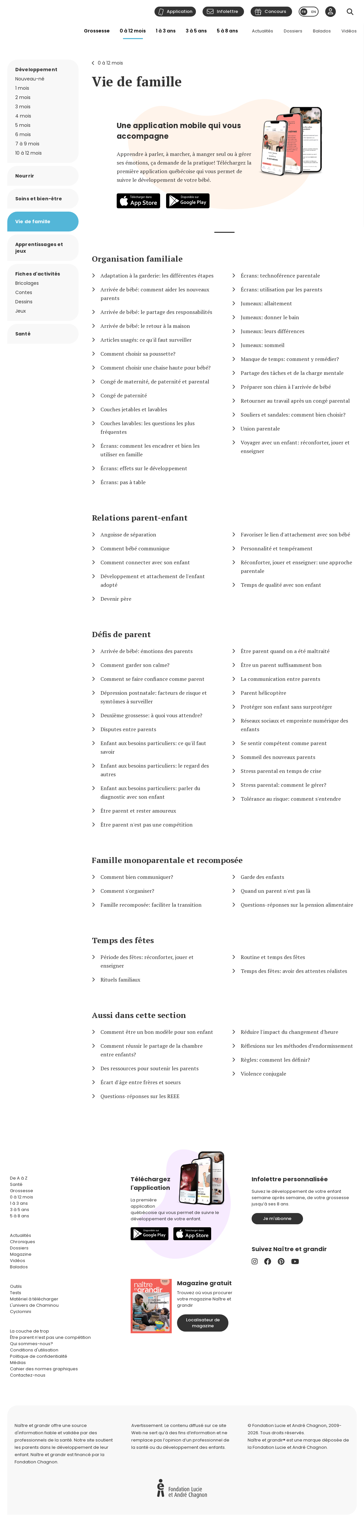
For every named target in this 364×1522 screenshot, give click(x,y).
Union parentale (260, 428)
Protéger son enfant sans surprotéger (286, 706)
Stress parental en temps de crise (281, 771)
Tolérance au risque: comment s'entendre (291, 798)
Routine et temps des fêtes (273, 957)
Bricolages (27, 283)
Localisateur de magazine (203, 1323)
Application (179, 11)
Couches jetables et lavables (133, 409)
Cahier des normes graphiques (44, 1369)
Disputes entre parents (128, 729)
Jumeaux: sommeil (262, 345)
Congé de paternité (123, 395)
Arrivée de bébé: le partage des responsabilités (156, 312)
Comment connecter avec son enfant (145, 562)
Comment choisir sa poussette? (137, 353)
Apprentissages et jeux (39, 247)
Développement (36, 69)
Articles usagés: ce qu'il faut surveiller (146, 339)
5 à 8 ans (227, 30)
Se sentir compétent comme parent (284, 743)
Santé (22, 333)
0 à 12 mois (133, 30)
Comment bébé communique (134, 548)
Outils (16, 1286)
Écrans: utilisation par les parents (281, 289)
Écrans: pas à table (123, 482)
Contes (23, 292)
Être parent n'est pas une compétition (146, 824)
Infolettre (227, 11)
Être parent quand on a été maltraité (285, 651)
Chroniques (22, 1242)
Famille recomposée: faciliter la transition (151, 904)
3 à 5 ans (196, 30)
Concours (275, 11)
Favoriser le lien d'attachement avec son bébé (295, 534)
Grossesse (97, 30)
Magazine (20, 1254)
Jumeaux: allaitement (266, 303)
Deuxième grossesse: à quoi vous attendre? (151, 715)
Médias (18, 1362)
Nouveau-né (29, 79)
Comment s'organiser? (127, 890)
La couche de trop (29, 1331)
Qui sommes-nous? (31, 1344)
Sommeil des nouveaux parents (278, 757)
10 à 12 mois (28, 153)
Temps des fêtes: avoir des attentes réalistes (294, 971)
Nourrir (24, 176)
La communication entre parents (280, 679)
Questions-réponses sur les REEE (139, 1096)
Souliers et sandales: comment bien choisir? (293, 414)
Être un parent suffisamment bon (281, 665)
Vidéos (349, 31)
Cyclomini (20, 1311)
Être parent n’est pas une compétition (50, 1337)
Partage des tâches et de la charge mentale (292, 373)
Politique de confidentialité (38, 1356)
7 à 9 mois (27, 143)
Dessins (23, 301)
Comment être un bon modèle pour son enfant (156, 1032)
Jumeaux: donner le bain (270, 317)
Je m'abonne (277, 1218)
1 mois (22, 88)
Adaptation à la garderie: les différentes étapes (156, 275)
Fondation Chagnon (36, 1462)
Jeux (20, 311)
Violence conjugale (263, 1073)
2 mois (22, 97)
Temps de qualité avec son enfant (281, 584)
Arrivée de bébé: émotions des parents (146, 651)
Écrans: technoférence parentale (280, 275)
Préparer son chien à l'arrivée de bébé (286, 386)
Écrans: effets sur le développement (143, 468)
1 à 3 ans (166, 30)
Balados (322, 31)
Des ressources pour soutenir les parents (149, 1068)
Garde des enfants (262, 877)
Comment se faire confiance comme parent (152, 679)
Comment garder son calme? (134, 665)
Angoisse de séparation (128, 534)
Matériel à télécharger (34, 1299)
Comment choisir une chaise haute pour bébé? (155, 367)
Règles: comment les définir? (275, 1059)
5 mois (22, 125)
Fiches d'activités (37, 274)
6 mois (23, 134)
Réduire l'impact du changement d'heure (289, 1032)
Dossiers (293, 31)
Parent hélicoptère (263, 692)
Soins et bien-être (38, 198)
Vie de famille (137, 81)
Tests (15, 1293)
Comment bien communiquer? (136, 877)
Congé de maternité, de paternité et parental (154, 381)
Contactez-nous (27, 1375)
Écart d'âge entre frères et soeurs (140, 1082)
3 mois (22, 106)
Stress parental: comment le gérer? (283, 784)
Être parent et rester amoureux (138, 810)
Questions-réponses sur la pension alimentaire (297, 904)
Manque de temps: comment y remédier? (290, 359)
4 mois (23, 116)
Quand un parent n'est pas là (275, 890)
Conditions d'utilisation (34, 1350)
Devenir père (115, 598)
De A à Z (19, 1178)
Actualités (262, 31)
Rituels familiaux (120, 979)
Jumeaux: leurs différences (272, 331)
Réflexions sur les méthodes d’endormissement (297, 1045)
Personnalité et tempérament (277, 548)
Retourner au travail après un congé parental (295, 400)
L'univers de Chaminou (34, 1305)
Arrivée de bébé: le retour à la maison (145, 326)
